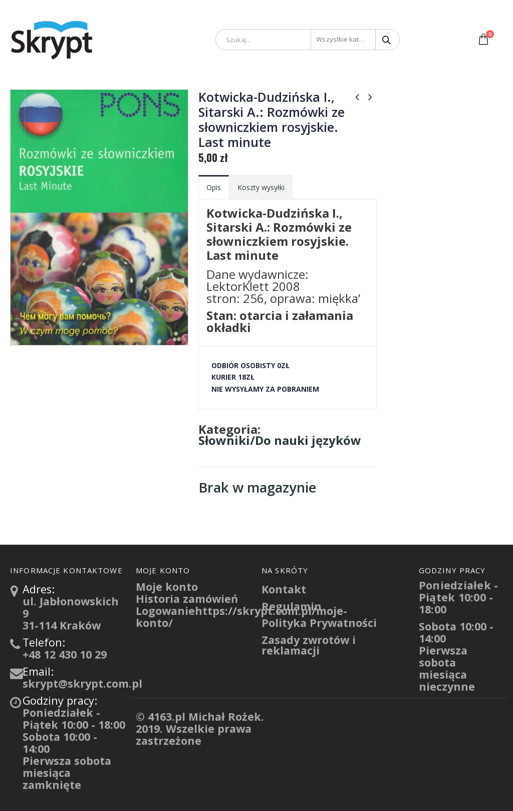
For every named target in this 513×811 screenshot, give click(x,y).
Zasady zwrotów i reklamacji (309, 645)
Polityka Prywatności (319, 622)
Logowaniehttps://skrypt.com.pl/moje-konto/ (241, 616)
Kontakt (284, 589)
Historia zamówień (187, 598)
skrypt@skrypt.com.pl (82, 683)
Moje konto (167, 586)
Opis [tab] (213, 187)
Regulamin (292, 606)
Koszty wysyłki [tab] (261, 187)
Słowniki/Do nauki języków (279, 440)
